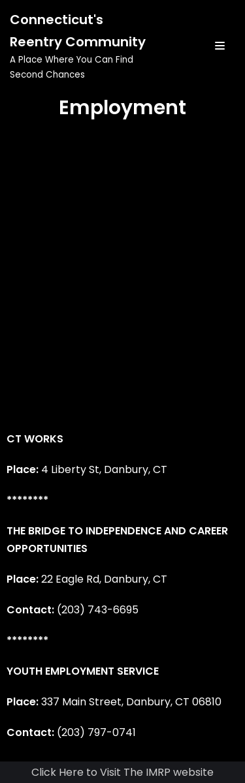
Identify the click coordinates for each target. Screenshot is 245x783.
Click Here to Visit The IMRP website (122, 772)
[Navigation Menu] (219, 46)
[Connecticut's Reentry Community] (82, 45)
